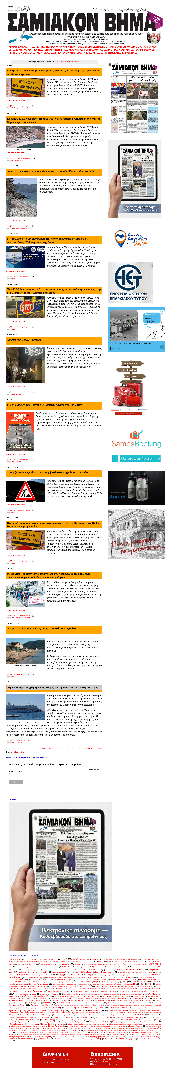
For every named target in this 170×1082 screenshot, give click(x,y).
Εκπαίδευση (15, 977)
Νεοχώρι (107, 1000)
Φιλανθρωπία (12, 1034)
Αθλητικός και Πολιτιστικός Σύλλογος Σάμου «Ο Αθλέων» (34, 961)
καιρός (53, 988)
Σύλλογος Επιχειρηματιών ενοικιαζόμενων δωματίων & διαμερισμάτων (135, 1022)
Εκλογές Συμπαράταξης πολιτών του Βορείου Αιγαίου (129, 975)
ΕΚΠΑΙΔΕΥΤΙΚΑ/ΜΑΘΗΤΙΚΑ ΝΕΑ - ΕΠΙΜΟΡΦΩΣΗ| (35, 50)
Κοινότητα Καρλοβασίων (109, 991)
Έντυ (92, 979)
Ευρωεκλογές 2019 (58, 984)
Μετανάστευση (123, 998)
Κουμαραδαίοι (85, 994)
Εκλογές (60, 975)
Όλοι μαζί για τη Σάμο (64, 1003)
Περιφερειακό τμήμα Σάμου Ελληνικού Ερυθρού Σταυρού (47, 1011)
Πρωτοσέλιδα (139, 1015)
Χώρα (55, 1039)
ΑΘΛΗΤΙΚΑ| (77, 50)
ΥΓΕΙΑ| (89, 47)
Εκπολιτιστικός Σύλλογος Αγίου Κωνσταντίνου (60, 977)
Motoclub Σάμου (147, 1039)
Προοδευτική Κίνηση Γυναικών (112, 1015)
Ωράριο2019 (64, 1039)
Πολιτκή (78, 1015)
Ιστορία (150, 986)
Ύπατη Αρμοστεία (123, 1032)
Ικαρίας (98, 986)
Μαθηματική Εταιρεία (17, 998)
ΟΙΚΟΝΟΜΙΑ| (63, 47)
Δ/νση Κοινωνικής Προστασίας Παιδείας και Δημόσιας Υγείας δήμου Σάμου (62, 970)
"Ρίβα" (10, 959)
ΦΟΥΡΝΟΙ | (149, 50)
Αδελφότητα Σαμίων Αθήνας (122, 959)
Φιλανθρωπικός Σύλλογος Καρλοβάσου (29, 1034)
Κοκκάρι (33, 994)
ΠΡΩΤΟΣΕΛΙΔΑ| (113, 53)
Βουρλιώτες (15, 970)
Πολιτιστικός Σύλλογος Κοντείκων (107, 1012)
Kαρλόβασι (131, 1039)
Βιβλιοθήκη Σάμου (66, 967)
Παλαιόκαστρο (144, 1003)
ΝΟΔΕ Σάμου (128, 1000)
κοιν (86, 991)
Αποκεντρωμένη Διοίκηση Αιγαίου (98, 964)
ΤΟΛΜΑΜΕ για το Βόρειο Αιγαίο (25, 1032)
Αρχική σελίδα (46, 748)
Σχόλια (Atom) (19, 752)
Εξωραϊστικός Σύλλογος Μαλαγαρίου (69, 982)
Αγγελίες (39, 959)
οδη (34, 1003)
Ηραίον (150, 984)
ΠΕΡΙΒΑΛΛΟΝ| (92, 50)
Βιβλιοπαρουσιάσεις (81, 967)
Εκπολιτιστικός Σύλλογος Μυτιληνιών (88, 977)
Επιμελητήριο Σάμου (140, 982)
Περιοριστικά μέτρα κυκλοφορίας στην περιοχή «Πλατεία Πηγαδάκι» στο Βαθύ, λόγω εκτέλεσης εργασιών (53, 524)
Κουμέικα (93, 994)
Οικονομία (47, 1003)
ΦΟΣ (38, 1037)
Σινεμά (116, 1017)
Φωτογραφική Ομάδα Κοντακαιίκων (75, 1036)
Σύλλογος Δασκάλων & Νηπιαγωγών (73, 1022)
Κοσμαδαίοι (66, 994)
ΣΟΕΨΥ (157, 1017)
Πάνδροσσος (155, 1003)
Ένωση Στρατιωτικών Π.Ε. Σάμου (49, 982)
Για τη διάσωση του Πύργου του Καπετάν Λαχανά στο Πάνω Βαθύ (45, 404)
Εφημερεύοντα (85, 984)
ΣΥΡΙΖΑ (75, 1030)
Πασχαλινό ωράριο (112, 1005)
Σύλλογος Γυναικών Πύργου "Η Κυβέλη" (44, 1022)
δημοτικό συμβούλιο (59, 972)
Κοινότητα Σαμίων (21, 228)
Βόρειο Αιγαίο (111, 967)
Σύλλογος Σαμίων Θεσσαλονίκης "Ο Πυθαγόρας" (111, 1026)
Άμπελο (150, 961)
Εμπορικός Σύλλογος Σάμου (63, 980)
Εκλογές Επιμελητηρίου (105, 975)
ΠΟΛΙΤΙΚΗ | (36, 47)
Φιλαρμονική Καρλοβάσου (118, 1034)
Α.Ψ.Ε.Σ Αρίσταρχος (30, 959)
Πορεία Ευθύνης (88, 1015)
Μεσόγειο (112, 998)
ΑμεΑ (142, 961)
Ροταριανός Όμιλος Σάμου (61, 1017)
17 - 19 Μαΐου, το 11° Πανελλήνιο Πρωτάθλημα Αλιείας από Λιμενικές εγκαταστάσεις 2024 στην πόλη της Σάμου (47, 240)
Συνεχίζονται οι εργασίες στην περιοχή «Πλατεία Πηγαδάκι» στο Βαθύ (47, 472)
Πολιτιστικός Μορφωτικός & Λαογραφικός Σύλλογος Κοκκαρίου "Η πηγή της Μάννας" (33, 1012)
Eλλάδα (97, 1039)
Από (84, 964)
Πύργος (31, 1017)
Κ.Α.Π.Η (45, 988)
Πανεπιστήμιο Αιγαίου (17, 1005)
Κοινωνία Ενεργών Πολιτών (140, 991)
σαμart (108, 1017)
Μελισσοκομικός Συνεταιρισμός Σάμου (87, 998)
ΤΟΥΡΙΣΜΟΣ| (116, 47)
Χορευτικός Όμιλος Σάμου (149, 1037)
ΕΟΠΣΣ (103, 982)
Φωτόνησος (113, 1036)
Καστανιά (82, 988)
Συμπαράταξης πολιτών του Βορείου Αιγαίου (76, 1028)
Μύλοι (47, 1000)
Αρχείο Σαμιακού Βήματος (139, 964)
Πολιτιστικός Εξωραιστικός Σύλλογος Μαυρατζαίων (144, 1010)
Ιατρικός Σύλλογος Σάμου (38, 986)
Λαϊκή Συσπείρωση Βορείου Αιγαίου (67, 996)
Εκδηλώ (158, 972)
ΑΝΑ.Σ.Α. (12, 964)
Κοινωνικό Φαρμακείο (22, 994)
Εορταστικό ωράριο (115, 982)
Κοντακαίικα (43, 994)
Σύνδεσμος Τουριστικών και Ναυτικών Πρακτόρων (44, 1030)
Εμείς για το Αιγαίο (21, 980)
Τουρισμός (19, 742)
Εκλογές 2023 (89, 975)
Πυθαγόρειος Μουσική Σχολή (17, 1017)
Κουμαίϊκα (75, 994)
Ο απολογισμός (20, 1003)
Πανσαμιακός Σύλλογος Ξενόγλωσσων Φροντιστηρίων (69, 1005)
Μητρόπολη (155, 998)
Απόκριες (113, 964)
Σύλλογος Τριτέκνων (135, 1026)
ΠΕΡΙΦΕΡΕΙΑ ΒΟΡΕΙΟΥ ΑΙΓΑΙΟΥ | (26, 53)
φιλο (130, 1034)
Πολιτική (82, 1011)
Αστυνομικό (15, 160)
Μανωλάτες (31, 998)
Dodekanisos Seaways (87, 1039)
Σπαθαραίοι (12, 1020)
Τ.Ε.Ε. (157, 1030)
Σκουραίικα (149, 1017)
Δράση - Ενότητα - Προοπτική (104, 972)
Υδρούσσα (112, 1032)
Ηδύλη (142, 984)
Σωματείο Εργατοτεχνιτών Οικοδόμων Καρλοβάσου (116, 1030)
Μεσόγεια (104, 998)
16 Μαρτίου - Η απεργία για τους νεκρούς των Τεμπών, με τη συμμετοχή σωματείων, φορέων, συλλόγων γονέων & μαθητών (48, 575)
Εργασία (156, 982)
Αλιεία (108, 961)
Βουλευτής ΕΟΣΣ (137, 967)
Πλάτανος (72, 1010)
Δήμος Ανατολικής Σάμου (23, 108)
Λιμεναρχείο (113, 996)
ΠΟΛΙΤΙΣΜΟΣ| (77, 47)
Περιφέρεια (67, 1008)
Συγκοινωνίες (48, 1020)
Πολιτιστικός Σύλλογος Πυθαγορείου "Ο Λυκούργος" (35, 1015)
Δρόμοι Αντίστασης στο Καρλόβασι (128, 972)
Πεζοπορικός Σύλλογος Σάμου (33, 1008)
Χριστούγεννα (13, 1039)
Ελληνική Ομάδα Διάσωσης (147, 977)
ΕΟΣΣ (124, 982)
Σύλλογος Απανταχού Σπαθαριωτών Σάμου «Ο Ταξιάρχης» (101, 1020)
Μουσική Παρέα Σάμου (35, 1000)
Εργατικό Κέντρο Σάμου (23, 617)
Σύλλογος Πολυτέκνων (55, 1026)
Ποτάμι (98, 1015)
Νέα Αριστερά (99, 1000)
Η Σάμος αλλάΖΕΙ (130, 984)
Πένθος (46, 1008)
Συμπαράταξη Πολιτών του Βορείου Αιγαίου (46, 1028)
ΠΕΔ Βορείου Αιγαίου (125, 1005)
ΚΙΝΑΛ (14, 991)
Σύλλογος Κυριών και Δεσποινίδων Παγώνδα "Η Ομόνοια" (144, 1024)
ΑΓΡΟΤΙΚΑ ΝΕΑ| (148, 47)
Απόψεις (124, 964)
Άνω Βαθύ (77, 964)
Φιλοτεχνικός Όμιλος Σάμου (17, 1037)
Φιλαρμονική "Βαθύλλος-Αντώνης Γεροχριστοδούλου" (92, 1034)
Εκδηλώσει (11, 975)
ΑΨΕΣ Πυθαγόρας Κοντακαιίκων (42, 967)
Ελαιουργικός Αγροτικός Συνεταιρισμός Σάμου (113, 977)
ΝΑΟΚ (72, 1000)
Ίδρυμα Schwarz (78, 986)
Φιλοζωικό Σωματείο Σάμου (149, 1034)
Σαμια (75, 1017)
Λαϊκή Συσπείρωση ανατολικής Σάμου (36, 996)
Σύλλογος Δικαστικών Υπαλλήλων (100, 1022)
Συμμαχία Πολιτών (23, 1028)
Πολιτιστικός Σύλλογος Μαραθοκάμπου (130, 1012)
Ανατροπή (31, 964)
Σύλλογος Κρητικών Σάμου (117, 1024)
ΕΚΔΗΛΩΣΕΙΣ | (101, 47)
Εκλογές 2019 (74, 975)
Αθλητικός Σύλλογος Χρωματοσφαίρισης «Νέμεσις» (68, 961)
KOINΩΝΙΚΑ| (49, 47)
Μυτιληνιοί (55, 1000)
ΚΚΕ (69, 991)
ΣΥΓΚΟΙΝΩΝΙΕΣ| (131, 47)
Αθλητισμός (88, 961)
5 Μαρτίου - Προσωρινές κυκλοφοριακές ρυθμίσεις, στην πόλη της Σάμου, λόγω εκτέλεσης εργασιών (53, 72)
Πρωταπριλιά (128, 1015)
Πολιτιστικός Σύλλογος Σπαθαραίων (63, 1015)
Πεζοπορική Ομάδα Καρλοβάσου (143, 1005)
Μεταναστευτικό (141, 998)
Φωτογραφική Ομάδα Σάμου (97, 1037)
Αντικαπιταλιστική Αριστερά (48, 964)
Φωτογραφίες (59, 1036)
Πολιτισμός (96, 1010)
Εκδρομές (39, 975)
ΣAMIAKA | (24, 47)
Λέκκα (105, 996)
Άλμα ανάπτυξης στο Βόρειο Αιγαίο (125, 961)
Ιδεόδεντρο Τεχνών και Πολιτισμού (60, 986)
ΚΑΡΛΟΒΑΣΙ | (107, 50)
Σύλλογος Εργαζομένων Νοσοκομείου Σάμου (23, 1024)
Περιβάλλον (56, 1008)
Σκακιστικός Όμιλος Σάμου (134, 1017)
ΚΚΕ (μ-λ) (79, 991)
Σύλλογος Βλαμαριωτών (147, 1020)
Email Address (15, 772)
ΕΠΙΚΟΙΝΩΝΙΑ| (129, 53)
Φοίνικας (32, 1036)
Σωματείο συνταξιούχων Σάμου (143, 1030)
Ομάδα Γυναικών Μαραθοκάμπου (85, 1003)
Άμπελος (157, 961)
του (73, 1032)
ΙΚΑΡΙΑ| (139, 50)
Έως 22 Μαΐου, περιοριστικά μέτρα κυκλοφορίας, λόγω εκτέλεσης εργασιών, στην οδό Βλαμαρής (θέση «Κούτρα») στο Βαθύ (54, 291)
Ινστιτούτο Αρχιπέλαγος (109, 986)
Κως (146, 994)
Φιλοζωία (135, 1034)
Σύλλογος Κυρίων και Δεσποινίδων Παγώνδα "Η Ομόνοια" (28, 1026)
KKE (138, 1039)
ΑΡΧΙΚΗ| (13, 47)
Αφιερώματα (26, 967)
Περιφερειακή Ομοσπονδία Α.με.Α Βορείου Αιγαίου (146, 1008)
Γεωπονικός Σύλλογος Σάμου (30, 970)
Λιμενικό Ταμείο (139, 996)
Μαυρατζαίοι (55, 998)
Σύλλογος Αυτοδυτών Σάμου (128, 1020)
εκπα (147, 975)
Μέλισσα (69, 998)
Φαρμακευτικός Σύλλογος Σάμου (141, 1032)
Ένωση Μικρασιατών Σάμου (149, 980)
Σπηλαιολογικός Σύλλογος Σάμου (29, 1020)
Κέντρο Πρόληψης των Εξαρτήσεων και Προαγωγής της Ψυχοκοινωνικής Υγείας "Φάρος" (132, 988)
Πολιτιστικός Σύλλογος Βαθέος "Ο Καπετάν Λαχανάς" (78, 1013)
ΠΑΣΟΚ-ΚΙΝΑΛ (91, 1005)
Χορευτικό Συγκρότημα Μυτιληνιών (128, 1036)
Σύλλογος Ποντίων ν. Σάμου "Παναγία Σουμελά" (81, 1026)
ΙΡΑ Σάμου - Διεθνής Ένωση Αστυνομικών (133, 986)
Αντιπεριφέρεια (63, 964)
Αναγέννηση (21, 964)
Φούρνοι (47, 1037)
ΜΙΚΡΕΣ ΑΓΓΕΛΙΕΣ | (94, 53)
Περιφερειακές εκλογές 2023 (119, 1008)
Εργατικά (11, 984)
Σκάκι (121, 1017)
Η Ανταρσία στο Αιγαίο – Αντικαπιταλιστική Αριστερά (106, 984)
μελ (63, 998)
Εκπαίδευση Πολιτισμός (36, 978)
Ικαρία (88, 986)
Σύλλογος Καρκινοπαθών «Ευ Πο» (96, 1024)
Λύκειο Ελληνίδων (152, 996)
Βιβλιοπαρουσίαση (98, 967)
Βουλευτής (123, 967)
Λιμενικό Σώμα (125, 996)
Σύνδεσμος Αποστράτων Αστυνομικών (104, 1028)
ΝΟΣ (137, 1000)
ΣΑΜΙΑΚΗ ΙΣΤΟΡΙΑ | (73, 53)
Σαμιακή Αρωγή (100, 1017)
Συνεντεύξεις (64, 1030)
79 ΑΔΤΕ (17, 959)
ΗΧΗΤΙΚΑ (158, 984)
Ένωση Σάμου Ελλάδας (31, 982)
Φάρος (156, 1032)
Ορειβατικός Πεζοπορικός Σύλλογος (115, 1003)
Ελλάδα (131, 978)
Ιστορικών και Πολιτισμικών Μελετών (31, 988)
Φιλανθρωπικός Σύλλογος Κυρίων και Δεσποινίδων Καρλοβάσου (58, 1034)
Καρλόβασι (70, 988)
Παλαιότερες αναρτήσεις (94, 748)
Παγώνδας (132, 1003)
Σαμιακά (18, 394)
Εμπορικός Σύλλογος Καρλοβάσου (40, 979)
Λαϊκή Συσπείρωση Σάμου (91, 996)
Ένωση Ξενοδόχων (15, 982)
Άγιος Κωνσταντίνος (50, 959)
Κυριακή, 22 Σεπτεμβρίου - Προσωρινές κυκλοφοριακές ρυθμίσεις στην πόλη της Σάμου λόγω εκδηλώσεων (53, 120)
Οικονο (39, 1003)
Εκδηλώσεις (23, 974)
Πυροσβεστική (42, 1017)
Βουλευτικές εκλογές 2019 (153, 967)
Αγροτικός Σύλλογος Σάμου (81, 959)
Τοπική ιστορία (63, 1032)
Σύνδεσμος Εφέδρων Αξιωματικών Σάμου (130, 1028)
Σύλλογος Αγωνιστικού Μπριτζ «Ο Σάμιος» (71, 1020)
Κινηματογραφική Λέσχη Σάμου (30, 991)
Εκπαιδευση (154, 975)
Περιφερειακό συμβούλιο (17, 1011)
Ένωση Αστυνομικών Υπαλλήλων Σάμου (123, 980)
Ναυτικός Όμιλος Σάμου (85, 1000)
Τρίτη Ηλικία (93, 1032)
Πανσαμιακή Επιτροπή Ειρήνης (41, 1005)
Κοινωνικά (156, 991)
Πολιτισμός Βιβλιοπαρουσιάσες (118, 1010)
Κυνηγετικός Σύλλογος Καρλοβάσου (108, 994)
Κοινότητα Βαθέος (94, 991)
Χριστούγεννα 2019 (43, 1039)
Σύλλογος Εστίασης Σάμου (76, 1024)
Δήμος (107, 970)
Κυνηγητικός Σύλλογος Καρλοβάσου (131, 994)
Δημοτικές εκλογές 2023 (40, 972)
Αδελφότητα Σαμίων (107, 959)
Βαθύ (13, 108)
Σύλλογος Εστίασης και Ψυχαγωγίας (53, 1024)
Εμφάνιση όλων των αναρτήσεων (69, 62)
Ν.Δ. (65, 1000)
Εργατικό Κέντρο (22, 984)
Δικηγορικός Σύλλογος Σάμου (82, 972)
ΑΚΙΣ (100, 961)
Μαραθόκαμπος (43, 998)
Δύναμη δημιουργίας (146, 972)
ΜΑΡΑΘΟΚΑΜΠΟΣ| (124, 50)
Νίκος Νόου (117, 1000)
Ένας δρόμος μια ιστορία (81, 979)
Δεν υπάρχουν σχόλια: (23, 106)
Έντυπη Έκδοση (100, 980)
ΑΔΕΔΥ (95, 959)
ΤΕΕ (10, 1032)
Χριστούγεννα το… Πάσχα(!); (24, 339)
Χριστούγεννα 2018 (27, 1039)
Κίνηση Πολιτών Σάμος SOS (55, 991)
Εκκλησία (48, 975)
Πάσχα (102, 1005)
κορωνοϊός (54, 994)
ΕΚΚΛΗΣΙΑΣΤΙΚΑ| (53, 53)
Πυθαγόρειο (154, 1015)
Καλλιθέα (60, 988)
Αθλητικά (136, 959)
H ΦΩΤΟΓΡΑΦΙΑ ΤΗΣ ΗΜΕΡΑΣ (113, 1039)
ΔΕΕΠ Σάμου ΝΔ (89, 970)
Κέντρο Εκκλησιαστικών (94, 988)
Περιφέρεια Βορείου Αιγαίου (87, 1007)
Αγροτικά (63, 959)
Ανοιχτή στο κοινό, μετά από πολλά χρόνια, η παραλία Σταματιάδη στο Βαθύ (50, 170)
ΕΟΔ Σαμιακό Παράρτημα (89, 982)
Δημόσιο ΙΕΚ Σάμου (24, 972)
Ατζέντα (18, 967)
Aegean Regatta (74, 1039)
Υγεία (101, 1032)
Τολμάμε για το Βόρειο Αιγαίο (47, 1032)
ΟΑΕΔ (28, 1003)
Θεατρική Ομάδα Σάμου (18, 986)
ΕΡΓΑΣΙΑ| (66, 50)
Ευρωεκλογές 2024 (72, 984)
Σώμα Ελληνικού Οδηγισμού (90, 1030)
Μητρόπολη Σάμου (16, 1000)
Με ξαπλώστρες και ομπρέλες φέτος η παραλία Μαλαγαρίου (41, 628)
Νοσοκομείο (146, 1000)
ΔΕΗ (100, 970)
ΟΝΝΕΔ (100, 1003)
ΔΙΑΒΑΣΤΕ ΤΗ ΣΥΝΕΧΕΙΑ (15, 100)
